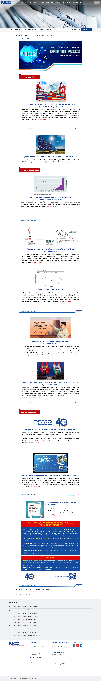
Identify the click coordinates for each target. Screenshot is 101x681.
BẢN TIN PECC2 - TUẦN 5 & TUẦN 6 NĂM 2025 (25, 629)
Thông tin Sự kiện (15, 29)
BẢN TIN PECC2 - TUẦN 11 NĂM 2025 (23, 613)
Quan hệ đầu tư (50, 2)
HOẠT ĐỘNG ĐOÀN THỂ (61, 29)
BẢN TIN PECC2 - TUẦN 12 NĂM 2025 (23, 610)
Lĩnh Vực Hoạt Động (34, 2)
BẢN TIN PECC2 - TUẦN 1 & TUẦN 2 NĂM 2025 (25, 635)
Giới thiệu (24, 2)
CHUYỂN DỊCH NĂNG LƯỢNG (29, 29)
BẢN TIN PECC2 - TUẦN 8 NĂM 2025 (23, 623)
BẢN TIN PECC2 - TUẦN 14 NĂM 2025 (23, 607)
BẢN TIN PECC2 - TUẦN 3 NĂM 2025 (23, 632)
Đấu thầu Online (66, 2)
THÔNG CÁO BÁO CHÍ (75, 29)
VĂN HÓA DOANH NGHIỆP (46, 29)
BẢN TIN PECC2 (87, 29)
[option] (50, 14)
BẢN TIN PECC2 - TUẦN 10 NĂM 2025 (23, 616)
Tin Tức (58, 2)
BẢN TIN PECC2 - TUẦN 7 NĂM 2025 (23, 626)
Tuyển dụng (75, 2)
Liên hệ (82, 2)
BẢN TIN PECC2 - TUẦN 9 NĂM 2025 (23, 619)
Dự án (42, 2)
